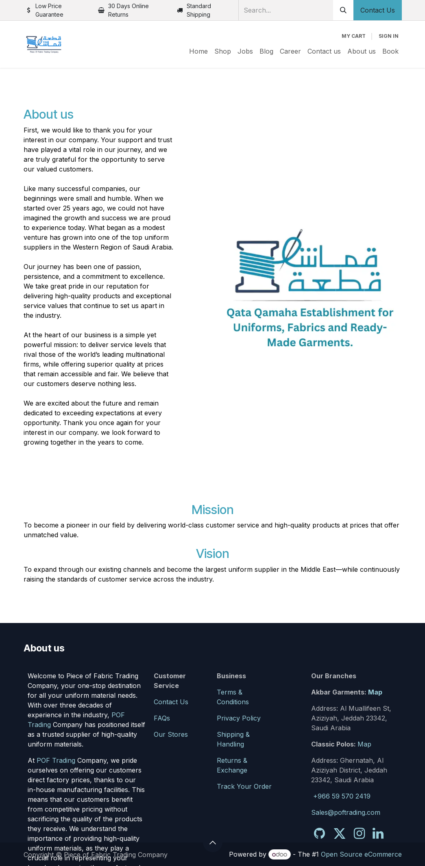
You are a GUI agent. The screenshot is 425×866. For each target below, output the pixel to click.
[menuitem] (198, 51)
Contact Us (377, 10)
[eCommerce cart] (353, 36)
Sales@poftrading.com (345, 812)
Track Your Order (244, 786)
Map (375, 692)
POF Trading (56, 760)
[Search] (343, 10)
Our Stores (171, 734)
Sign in (389, 36)
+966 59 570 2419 (342, 796)
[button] (212, 842)
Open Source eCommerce (361, 854)
